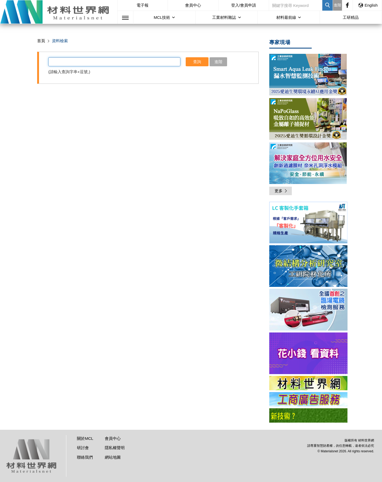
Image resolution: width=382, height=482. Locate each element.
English (367, 5)
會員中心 (193, 5)
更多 (281, 191)
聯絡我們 (85, 457)
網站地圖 (113, 457)
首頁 (41, 40)
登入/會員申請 (243, 5)
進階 (337, 5)
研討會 (83, 447)
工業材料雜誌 (224, 17)
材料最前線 (286, 17)
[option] (308, 223)
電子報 (143, 5)
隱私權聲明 (115, 447)
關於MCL (85, 438)
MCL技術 (162, 17)
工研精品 (351, 17)
